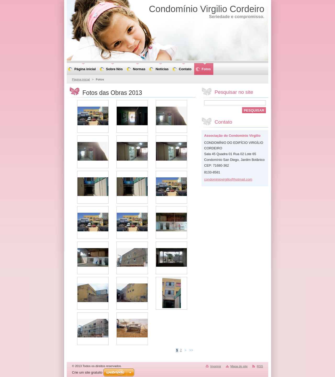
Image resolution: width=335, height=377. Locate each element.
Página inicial (81, 79)
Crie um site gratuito (87, 372)
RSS (260, 366)
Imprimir (215, 366)
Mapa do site (239, 366)
